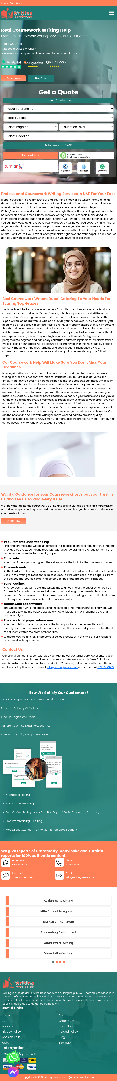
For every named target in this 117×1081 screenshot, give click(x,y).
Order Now (13, 521)
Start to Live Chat (22, 877)
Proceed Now (31, 155)
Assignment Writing (58, 901)
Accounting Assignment (58, 932)
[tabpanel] (58, 927)
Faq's (5, 1042)
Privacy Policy (11, 1032)
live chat (41, 78)
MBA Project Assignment (58, 911)
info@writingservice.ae (62, 667)
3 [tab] (61, 963)
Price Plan (66, 1026)
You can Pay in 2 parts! (12, 3)
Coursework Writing (58, 943)
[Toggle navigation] (112, 12)
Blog (62, 1037)
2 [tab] (57, 963)
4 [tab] (65, 963)
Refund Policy (68, 1032)
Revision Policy (11, 1037)
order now (13, 78)
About (63, 1015)
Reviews (7, 1026)
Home (5, 1015)
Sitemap (65, 1042)
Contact (7, 1021)
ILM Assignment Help (58, 922)
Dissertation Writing (58, 953)
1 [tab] (54, 963)
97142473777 (106, 667)
